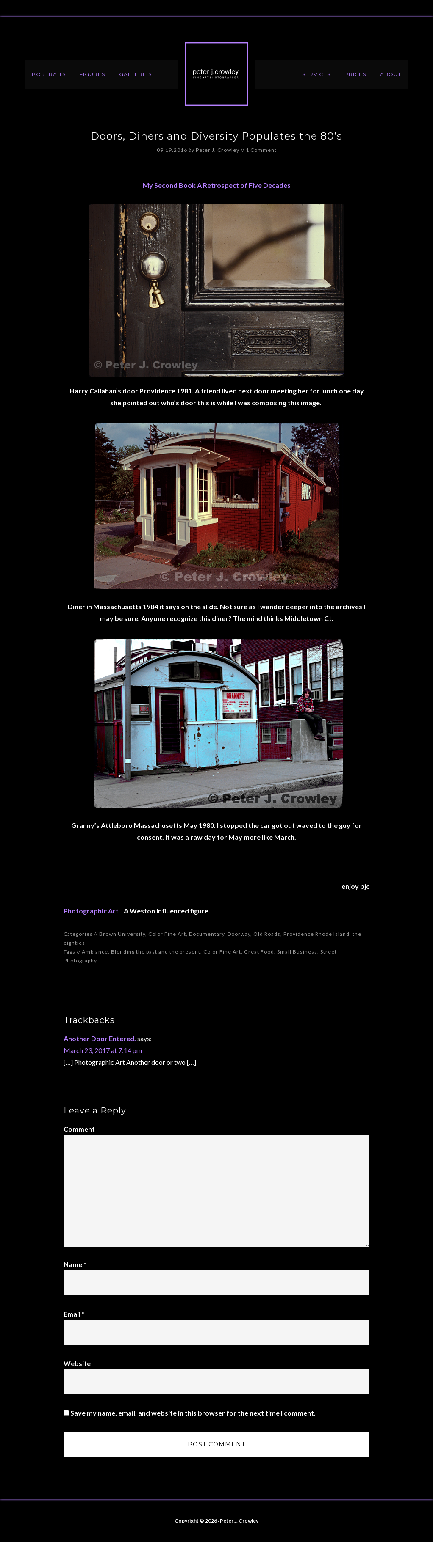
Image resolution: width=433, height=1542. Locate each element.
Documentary (207, 934)
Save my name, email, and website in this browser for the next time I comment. (193, 1413)
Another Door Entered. (100, 1038)
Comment (79, 1129)
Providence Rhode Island (316, 934)
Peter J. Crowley (216, 74)
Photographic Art (92, 911)
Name (75, 1264)
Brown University (122, 934)
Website (77, 1363)
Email (74, 1314)
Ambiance (95, 951)
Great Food (259, 951)
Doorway (239, 934)
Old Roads (266, 934)
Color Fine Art (167, 934)
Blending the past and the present (155, 951)
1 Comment (261, 150)
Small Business (297, 951)
